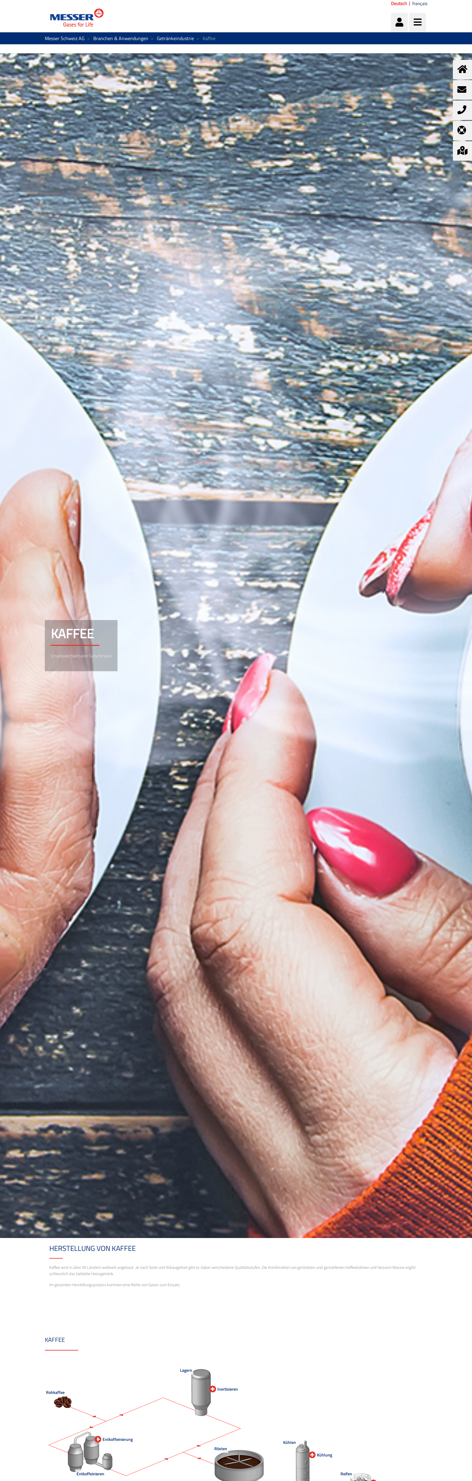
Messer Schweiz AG (65, 38)
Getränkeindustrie (175, 38)
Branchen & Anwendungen (120, 38)
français (419, 3)
